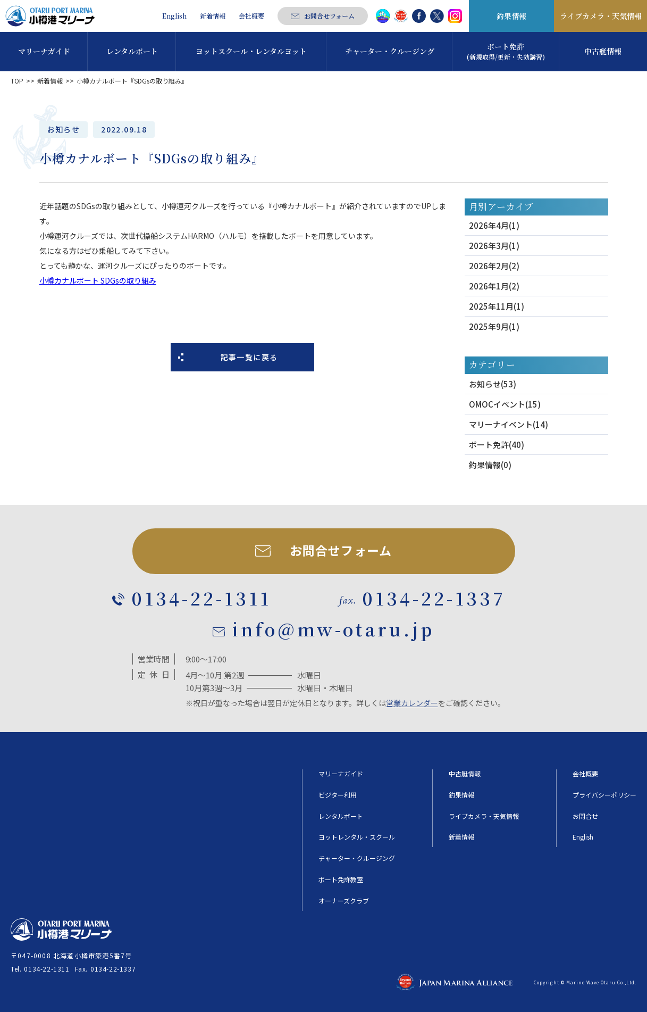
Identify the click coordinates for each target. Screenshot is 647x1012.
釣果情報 (511, 16)
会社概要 (251, 16)
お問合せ (585, 816)
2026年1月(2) (494, 286)
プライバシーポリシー (604, 795)
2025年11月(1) (496, 306)
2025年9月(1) (494, 326)
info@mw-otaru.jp (333, 628)
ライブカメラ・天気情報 (601, 16)
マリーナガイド (340, 773)
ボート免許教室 (340, 879)
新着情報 (212, 16)
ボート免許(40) (496, 444)
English (174, 16)
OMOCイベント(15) (505, 404)
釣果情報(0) (490, 464)
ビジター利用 (337, 795)
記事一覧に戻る (249, 357)
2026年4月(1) (494, 225)
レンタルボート (340, 816)
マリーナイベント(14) (508, 424)
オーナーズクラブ (343, 901)
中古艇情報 (465, 773)
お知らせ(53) (492, 383)
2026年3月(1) (494, 245)
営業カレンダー (412, 703)
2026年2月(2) (494, 265)
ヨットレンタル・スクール (356, 837)
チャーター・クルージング (356, 858)
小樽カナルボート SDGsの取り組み (97, 280)
